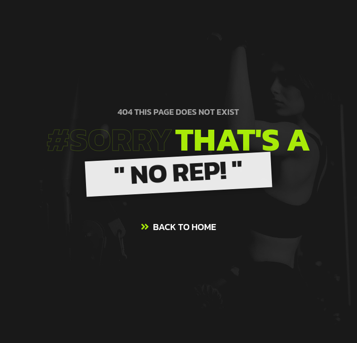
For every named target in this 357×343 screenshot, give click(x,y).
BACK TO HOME (184, 227)
